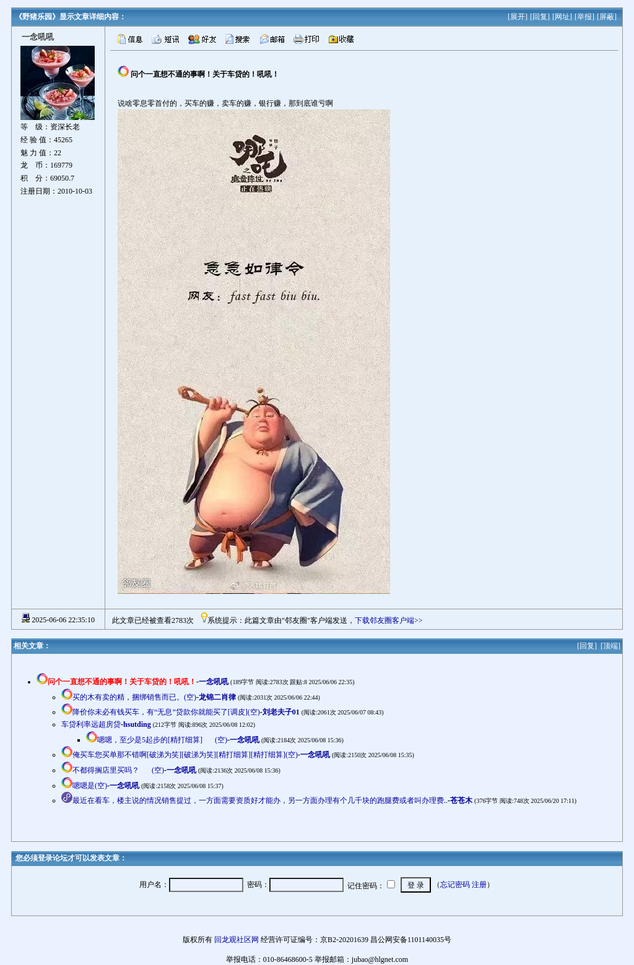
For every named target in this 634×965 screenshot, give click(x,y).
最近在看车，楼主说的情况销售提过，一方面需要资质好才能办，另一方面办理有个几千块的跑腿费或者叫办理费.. (260, 800)
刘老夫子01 (281, 712)
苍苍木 (461, 800)
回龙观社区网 (236, 939)
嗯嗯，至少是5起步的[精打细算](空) (162, 740)
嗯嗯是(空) (89, 785)
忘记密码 (455, 884)
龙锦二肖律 (217, 697)
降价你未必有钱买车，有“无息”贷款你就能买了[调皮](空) (166, 712)
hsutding (137, 724)
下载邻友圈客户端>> (389, 620)
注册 (479, 884)
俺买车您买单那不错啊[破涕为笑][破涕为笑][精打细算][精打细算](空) (185, 754)
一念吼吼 (213, 681)
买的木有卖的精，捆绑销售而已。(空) (134, 697)
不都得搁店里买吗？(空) (118, 770)
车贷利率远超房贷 (91, 724)
